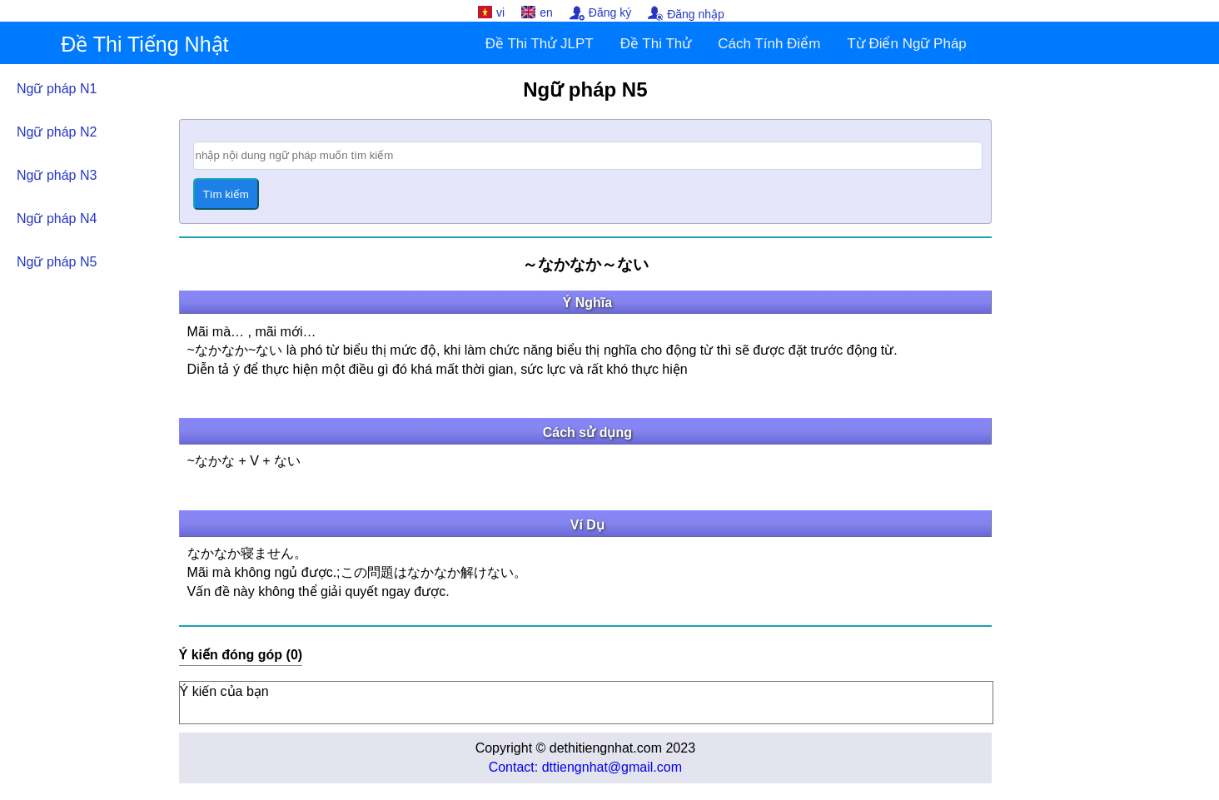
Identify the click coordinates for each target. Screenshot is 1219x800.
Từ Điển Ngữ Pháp (907, 44)
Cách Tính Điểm (769, 44)
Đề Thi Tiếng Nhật (144, 44)
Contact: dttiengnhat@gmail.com (585, 767)
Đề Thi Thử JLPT (539, 44)
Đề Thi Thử (656, 44)
